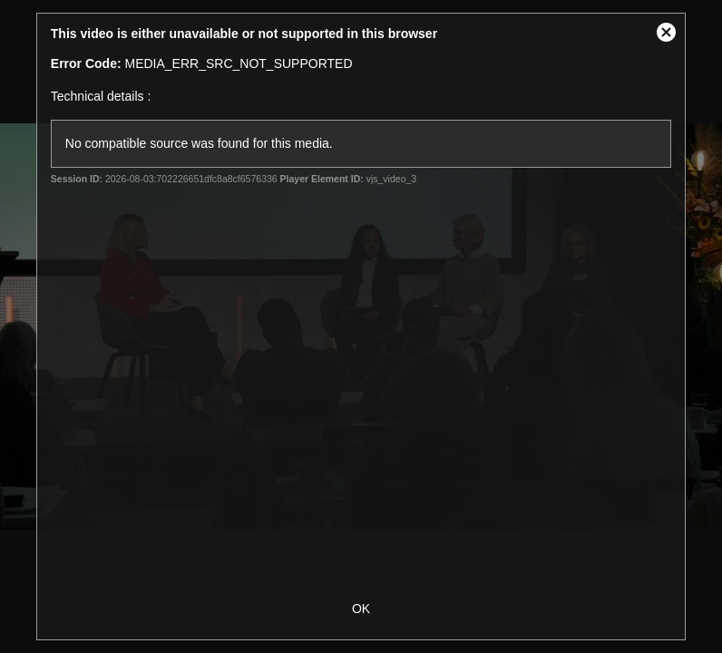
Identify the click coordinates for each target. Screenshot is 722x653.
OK (361, 608)
